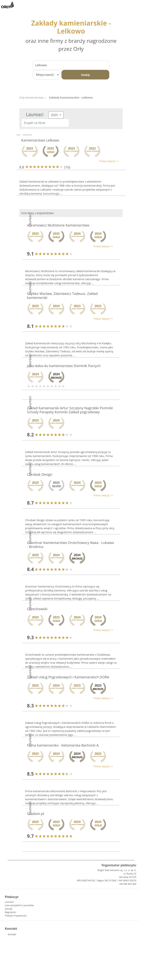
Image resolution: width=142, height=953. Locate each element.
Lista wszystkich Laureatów (19, 905)
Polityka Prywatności (16, 915)
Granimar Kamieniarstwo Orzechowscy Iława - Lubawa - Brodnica (70, 544)
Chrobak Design (39, 474)
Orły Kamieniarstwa (31, 97)
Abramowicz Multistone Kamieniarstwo (58, 225)
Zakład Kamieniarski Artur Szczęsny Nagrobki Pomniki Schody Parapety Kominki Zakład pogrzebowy (70, 410)
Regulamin (10, 912)
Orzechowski (37, 609)
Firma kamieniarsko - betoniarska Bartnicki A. (63, 745)
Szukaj (85, 75)
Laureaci (9, 902)
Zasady (8, 908)
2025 (55, 115)
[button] (69, 161)
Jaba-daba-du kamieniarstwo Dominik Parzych (63, 365)
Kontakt (12, 934)
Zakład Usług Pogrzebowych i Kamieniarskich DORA (68, 677)
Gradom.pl (35, 813)
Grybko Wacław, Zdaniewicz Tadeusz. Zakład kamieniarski (62, 295)
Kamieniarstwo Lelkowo (40, 140)
